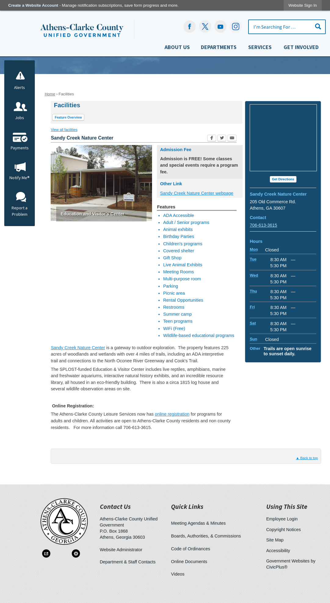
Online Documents (189, 561)
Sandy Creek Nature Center (78, 347)
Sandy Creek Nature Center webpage (196, 192)
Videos (177, 573)
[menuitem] (177, 49)
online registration (172, 413)
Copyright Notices (283, 529)
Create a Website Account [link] (33, 5)
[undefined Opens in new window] (205, 26)
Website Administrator (121, 549)
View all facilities (64, 129)
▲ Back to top (307, 457)
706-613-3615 (263, 224)
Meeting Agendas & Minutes (198, 522)
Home (50, 93)
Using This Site (286, 506)
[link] (303, 5)
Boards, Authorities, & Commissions (206, 535)
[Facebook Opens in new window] (189, 26)
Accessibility (278, 550)
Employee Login (282, 518)
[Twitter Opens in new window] (221, 138)
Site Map (275, 539)
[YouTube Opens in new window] (220, 26)
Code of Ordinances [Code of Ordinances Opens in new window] (190, 548)
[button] (318, 26)
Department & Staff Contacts (128, 561)
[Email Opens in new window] (232, 138)
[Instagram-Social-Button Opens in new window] (235, 26)
